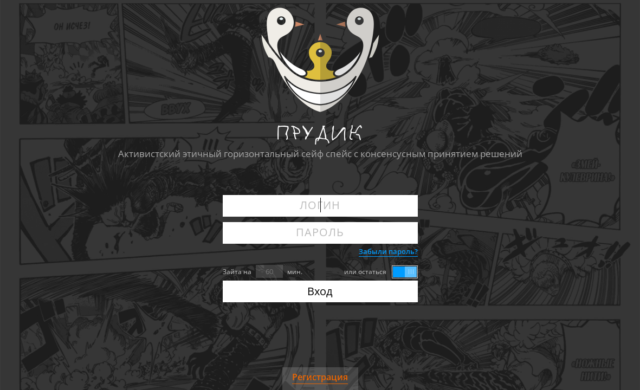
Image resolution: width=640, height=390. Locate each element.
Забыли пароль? (388, 251)
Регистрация (320, 377)
